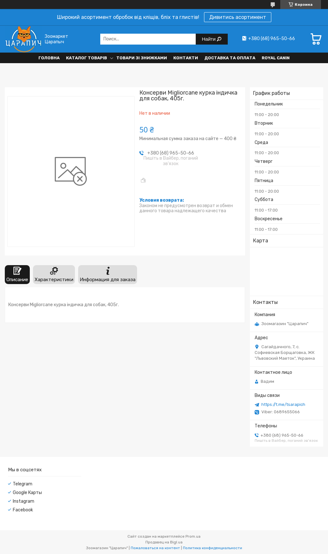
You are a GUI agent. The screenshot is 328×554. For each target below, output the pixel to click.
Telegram (22, 484)
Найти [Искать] (209, 39)
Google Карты (27, 492)
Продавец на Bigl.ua (164, 542)
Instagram (23, 501)
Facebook (23, 510)
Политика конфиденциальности (212, 548)
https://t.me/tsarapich (283, 404)
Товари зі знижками (141, 57)
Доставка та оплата (229, 57)
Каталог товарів (86, 57)
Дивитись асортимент (237, 17)
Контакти (185, 57)
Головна (49, 57)
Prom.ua (193, 536)
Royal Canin (276, 57)
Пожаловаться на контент (155, 548)
